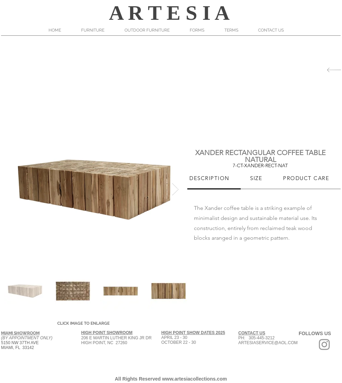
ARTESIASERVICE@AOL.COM (268, 342)
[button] (97, 30)
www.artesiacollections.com (194, 379)
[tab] (210, 178)
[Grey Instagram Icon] (324, 344)
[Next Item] (175, 189)
